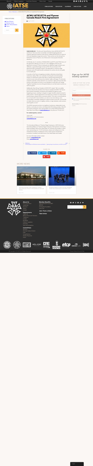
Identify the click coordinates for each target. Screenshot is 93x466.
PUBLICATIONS (9, 18)
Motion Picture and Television (30, 215)
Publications (49, 6)
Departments (27, 212)
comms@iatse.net (36, 137)
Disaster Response (27, 235)
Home (10, 11)
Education (59, 6)
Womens (25, 229)
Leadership (25, 205)
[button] (32, 152)
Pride (24, 232)
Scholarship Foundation (45, 206)
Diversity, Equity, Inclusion (29, 231)
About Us (26, 202)
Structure (25, 206)
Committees (27, 228)
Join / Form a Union (45, 211)
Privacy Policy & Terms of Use (77, 251)
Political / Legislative (28, 222)
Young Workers (27, 234)
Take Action (77, 6)
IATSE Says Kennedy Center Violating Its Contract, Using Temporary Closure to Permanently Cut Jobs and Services (31, 188)
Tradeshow (25, 217)
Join (85, 6)
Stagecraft (25, 214)
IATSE (20, 6)
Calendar (68, 6)
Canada (25, 218)
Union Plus (41, 208)
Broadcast (25, 220)
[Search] (16, 30)
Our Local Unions (27, 203)
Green (24, 237)
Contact (25, 210)
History (24, 208)
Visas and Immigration (28, 225)
